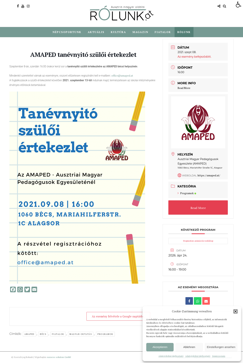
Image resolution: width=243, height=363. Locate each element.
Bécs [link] (43, 334)
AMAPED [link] (29, 334)
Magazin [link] (140, 32)
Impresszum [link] (218, 356)
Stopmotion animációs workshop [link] (198, 241)
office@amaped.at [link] (122, 75)
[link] (238, 4)
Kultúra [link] (118, 32)
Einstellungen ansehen (221, 347)
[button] (235, 311)
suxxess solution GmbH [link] (59, 357)
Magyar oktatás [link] (81, 334)
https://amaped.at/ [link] (208, 175)
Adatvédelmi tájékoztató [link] (170, 356)
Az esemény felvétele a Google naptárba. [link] (118, 316)
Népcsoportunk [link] (66, 32)
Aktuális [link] (96, 32)
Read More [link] (184, 88)
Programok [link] (105, 334)
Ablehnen (189, 347)
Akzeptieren (159, 347)
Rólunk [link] (184, 32)
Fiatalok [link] (163, 32)
